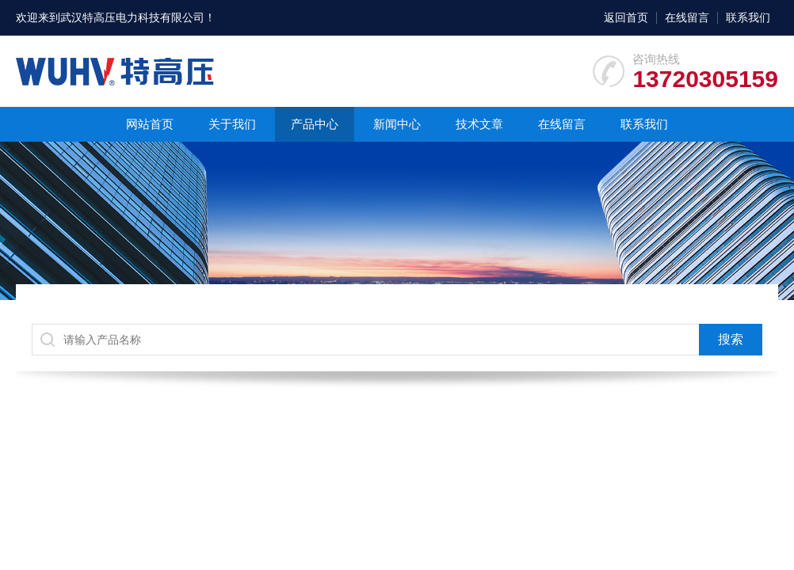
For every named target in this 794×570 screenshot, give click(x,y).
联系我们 (748, 17)
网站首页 (150, 124)
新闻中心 (397, 124)
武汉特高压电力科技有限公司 (132, 17)
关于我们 (232, 124)
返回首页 (626, 17)
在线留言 (687, 17)
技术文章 (479, 124)
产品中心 (314, 124)
